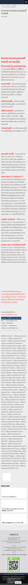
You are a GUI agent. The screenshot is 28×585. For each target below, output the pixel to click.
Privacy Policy (21, 578)
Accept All (18, 582)
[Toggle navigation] (26, 2)
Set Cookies (10, 582)
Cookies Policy (8, 579)
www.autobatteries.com (9, 314)
